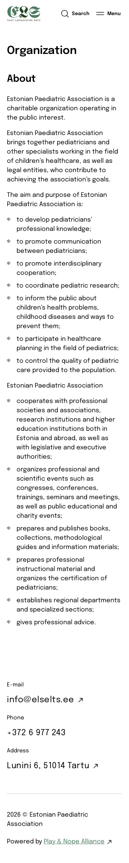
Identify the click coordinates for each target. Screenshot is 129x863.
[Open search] (75, 14)
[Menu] (108, 13)
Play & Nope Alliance (74, 842)
